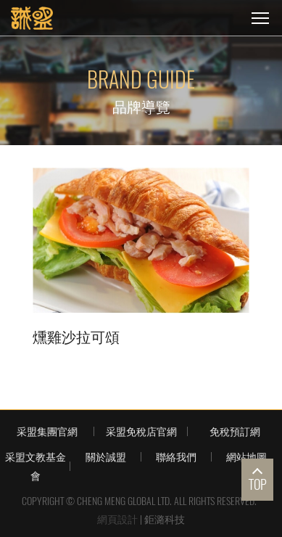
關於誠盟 (106, 457)
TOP (258, 484)
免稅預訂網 (235, 431)
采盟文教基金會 (35, 466)
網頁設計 (117, 519)
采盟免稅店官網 (141, 431)
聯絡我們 (176, 457)
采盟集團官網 (47, 431)
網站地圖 (246, 457)
